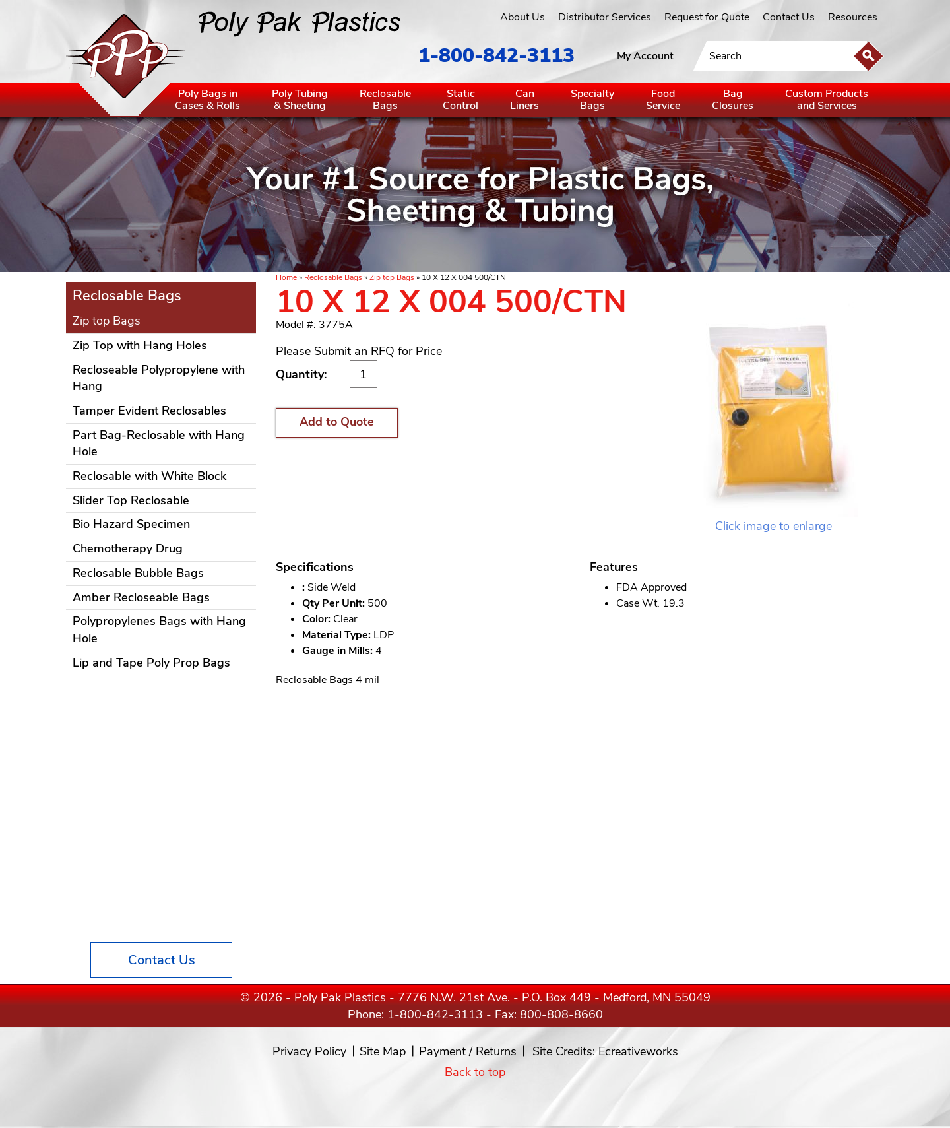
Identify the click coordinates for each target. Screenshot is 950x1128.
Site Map (383, 1051)
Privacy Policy (309, 1051)
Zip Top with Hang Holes (140, 345)
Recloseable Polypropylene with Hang (159, 378)
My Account (645, 56)
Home (286, 277)
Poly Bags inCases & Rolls (207, 99)
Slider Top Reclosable (131, 500)
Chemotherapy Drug (128, 548)
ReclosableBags (385, 99)
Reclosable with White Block (149, 476)
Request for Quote (706, 17)
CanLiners (524, 99)
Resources (852, 17)
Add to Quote (337, 422)
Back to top (475, 1072)
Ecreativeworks (638, 1051)
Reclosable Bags (333, 277)
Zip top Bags (391, 277)
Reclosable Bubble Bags (138, 573)
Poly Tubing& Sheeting (300, 99)
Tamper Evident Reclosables (149, 410)
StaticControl (460, 99)
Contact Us (789, 17)
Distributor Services (604, 17)
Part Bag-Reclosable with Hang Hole (159, 443)
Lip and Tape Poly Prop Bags (151, 663)
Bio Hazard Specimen (131, 524)
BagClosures (732, 99)
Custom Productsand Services (826, 99)
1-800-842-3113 (496, 55)
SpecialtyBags (592, 99)
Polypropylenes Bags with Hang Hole (159, 629)
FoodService (663, 99)
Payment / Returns (468, 1051)
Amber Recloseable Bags (141, 597)
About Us (522, 17)
